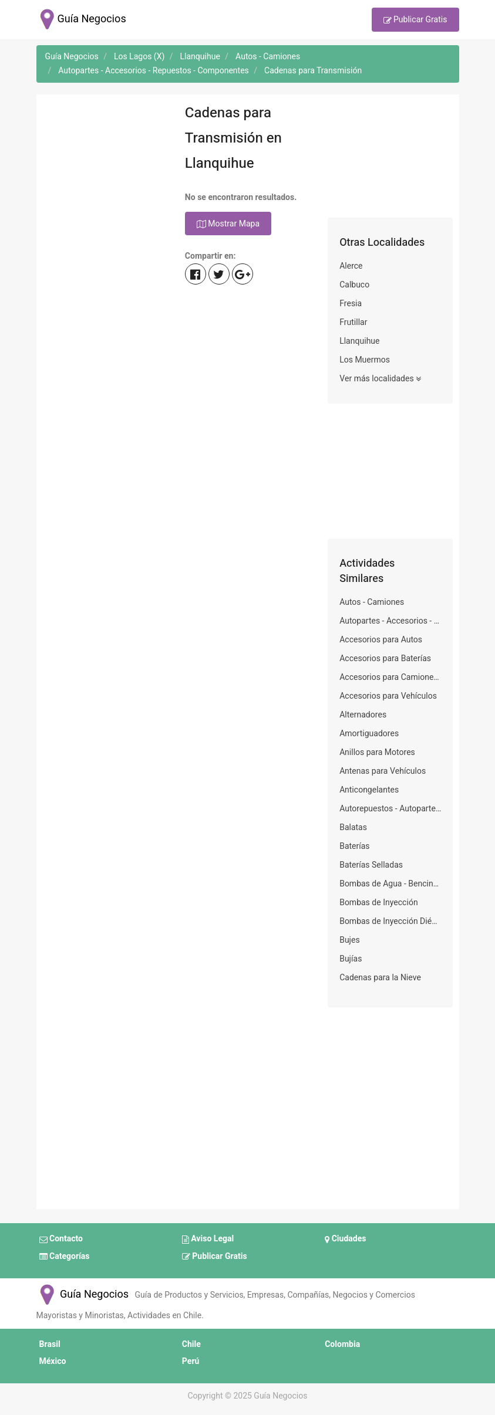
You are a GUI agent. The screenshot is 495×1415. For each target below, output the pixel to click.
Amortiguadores (369, 733)
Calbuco (354, 285)
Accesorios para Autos (380, 640)
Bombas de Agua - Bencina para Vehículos (390, 884)
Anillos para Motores (377, 752)
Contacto (61, 1240)
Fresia (350, 303)
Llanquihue (359, 341)
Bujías (350, 959)
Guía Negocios (82, 1294)
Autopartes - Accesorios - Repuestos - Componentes (390, 621)
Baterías (354, 846)
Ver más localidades (380, 379)
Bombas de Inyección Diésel (390, 921)
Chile (191, 1344)
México (52, 1361)
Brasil (49, 1344)
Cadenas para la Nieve (380, 977)
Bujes (349, 940)
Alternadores (362, 715)
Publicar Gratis (415, 20)
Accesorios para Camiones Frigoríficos (390, 677)
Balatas (353, 827)
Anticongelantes (369, 790)
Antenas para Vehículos (382, 771)
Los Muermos (364, 360)
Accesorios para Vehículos (388, 696)
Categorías (64, 1257)
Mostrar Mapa (228, 224)
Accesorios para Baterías (385, 658)
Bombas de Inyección (378, 902)
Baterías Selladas (371, 865)
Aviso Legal (208, 1240)
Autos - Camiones (371, 602)
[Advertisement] (104, 159)
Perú (191, 1361)
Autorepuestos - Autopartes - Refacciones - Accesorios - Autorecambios (390, 809)
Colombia (342, 1344)
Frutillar (353, 322)
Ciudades (345, 1240)
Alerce (350, 266)
